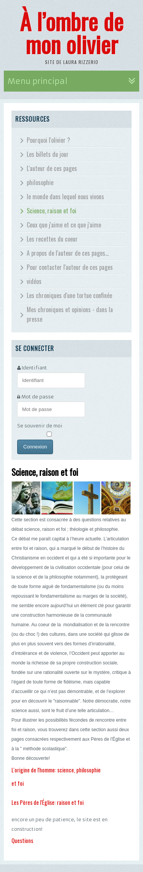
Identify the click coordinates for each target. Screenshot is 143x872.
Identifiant (34, 368)
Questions (22, 841)
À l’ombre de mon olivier (72, 32)
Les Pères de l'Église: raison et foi (47, 802)
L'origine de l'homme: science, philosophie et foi (56, 776)
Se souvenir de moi (40, 426)
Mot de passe (37, 397)
